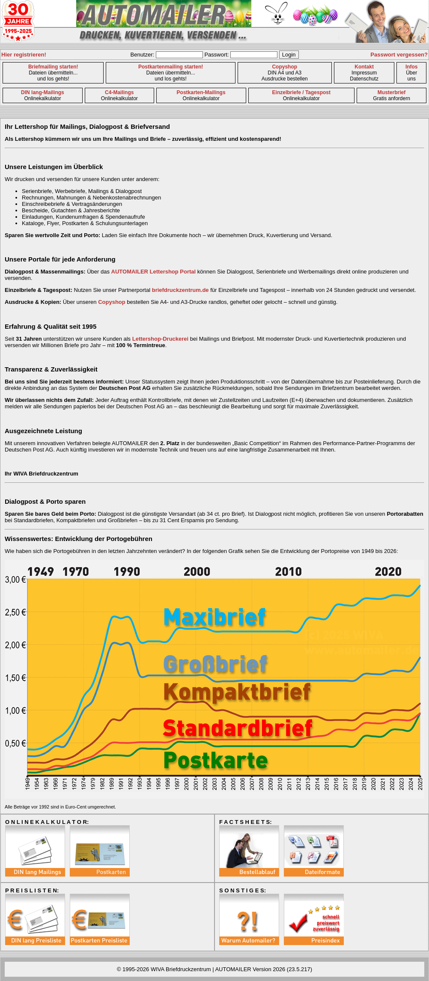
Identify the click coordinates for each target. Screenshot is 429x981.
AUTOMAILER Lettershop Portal (153, 271)
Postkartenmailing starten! (170, 67)
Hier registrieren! (23, 54)
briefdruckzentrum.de (180, 290)
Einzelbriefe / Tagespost (301, 92)
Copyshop (284, 67)
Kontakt (364, 67)
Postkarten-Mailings (201, 92)
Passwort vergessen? (399, 54)
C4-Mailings (119, 92)
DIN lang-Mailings (42, 92)
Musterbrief (391, 92)
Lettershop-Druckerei (160, 339)
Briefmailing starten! (53, 67)
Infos (411, 67)
